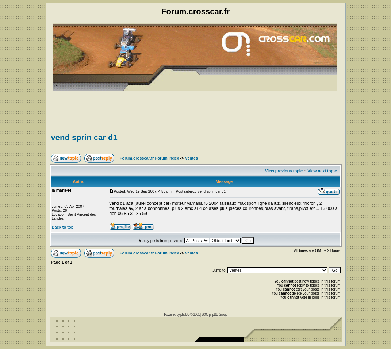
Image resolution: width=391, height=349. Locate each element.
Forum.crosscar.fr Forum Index (149, 158)
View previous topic (284, 171)
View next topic (322, 171)
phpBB (184, 314)
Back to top (63, 227)
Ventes (191, 158)
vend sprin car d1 (84, 137)
